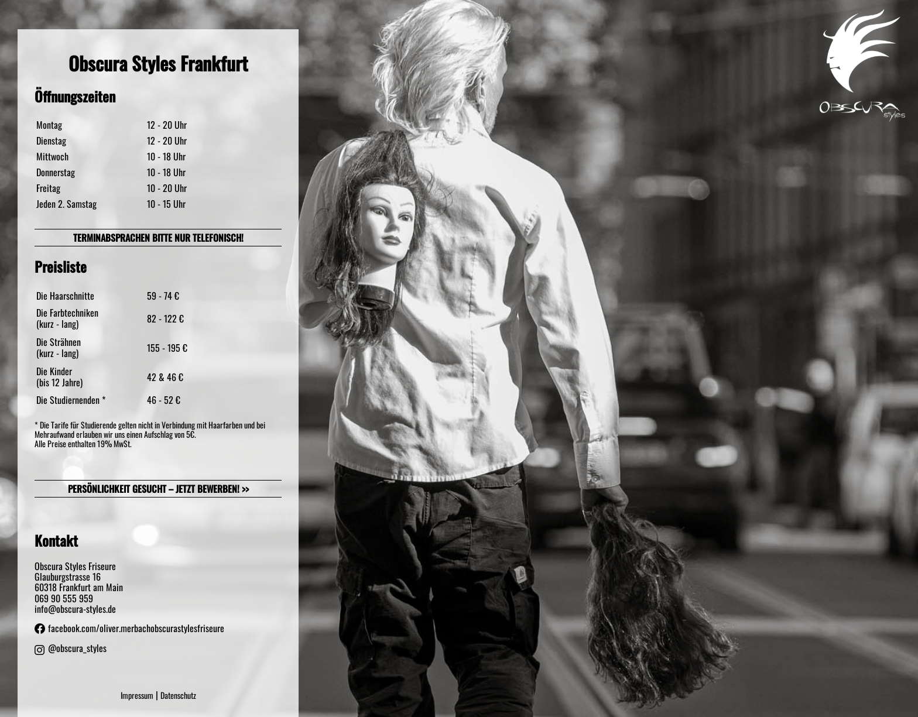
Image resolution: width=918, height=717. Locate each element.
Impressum (137, 695)
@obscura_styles (71, 650)
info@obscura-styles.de (75, 609)
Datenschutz (178, 695)
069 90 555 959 (64, 598)
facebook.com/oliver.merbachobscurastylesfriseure (129, 628)
